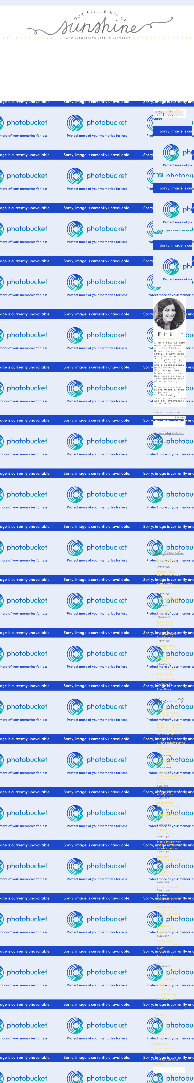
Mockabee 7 (164, 926)
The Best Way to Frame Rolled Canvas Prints (169, 846)
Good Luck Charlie (166, 625)
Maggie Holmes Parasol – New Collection (170, 819)
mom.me (162, 984)
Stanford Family (166, 679)
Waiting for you (165, 794)
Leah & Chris (160, 1019)
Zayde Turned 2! (165, 637)
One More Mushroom (169, 907)
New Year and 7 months (169, 575)
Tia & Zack (159, 1014)
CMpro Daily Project (168, 791)
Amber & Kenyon (162, 1029)
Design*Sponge (166, 872)
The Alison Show (166, 761)
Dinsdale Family (166, 646)
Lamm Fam (163, 610)
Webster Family (166, 669)
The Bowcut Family (168, 598)
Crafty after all (165, 956)
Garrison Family (166, 572)
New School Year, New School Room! (169, 930)
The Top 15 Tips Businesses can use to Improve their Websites (169, 914)
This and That (164, 613)
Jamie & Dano (161, 1039)
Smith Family (164, 684)
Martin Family (165, 622)
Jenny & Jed (160, 1053)
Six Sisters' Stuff (166, 999)
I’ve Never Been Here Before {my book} (168, 750)
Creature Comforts (167, 887)
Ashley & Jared (161, 1048)
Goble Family (164, 674)
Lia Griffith (163, 709)
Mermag (162, 830)
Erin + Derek (164, 689)
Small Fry (162, 772)
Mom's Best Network (169, 841)
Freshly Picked (165, 941)
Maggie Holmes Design (170, 814)
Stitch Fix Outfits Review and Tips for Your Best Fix (170, 732)
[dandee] (162, 895)
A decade (162, 660)
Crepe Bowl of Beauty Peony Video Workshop (169, 714)
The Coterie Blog (166, 994)
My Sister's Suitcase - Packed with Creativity (170, 726)
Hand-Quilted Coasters (169, 806)
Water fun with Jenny (168, 563)
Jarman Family (165, 657)
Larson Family (165, 560)
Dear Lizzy (163, 856)
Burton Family (165, 583)
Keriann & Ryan (161, 1034)
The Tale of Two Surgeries (170, 602)
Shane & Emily (161, 1043)
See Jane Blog (165, 989)
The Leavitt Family (167, 634)
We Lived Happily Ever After (170, 973)
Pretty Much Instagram (169, 649)
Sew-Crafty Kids (166, 979)
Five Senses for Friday (168, 898)
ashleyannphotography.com (171, 744)
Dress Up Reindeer (167, 833)
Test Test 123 (164, 764)
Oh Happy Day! (165, 803)
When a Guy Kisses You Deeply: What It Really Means (169, 779)
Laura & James (161, 1024)
